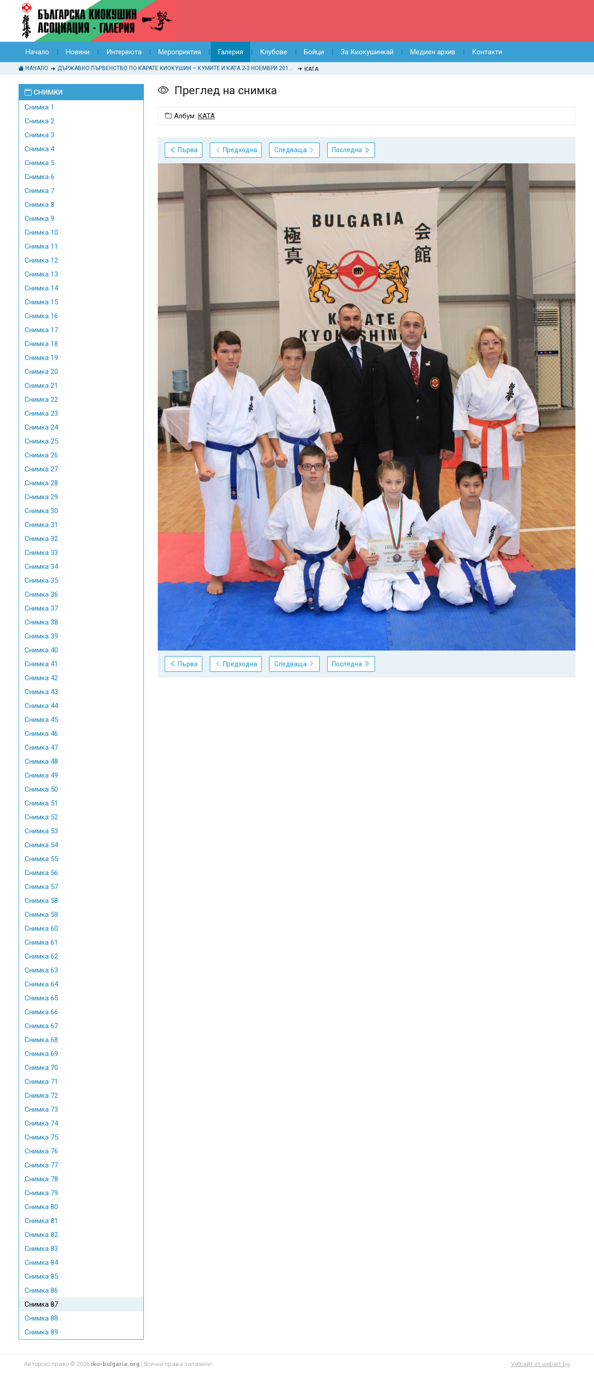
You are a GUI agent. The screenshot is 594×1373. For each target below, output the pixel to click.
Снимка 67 (41, 1026)
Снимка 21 (41, 385)
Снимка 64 (41, 984)
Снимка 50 (41, 789)
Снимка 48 (41, 761)
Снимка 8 (39, 204)
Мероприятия (179, 52)
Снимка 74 (41, 1123)
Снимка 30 (41, 511)
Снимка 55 (41, 859)
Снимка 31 (41, 525)
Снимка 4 (39, 149)
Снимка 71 (41, 1081)
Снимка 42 (41, 678)
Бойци (314, 52)
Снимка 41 (41, 664)
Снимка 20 (41, 371)
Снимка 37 (41, 608)
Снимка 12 (41, 260)
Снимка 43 (41, 692)
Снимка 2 (39, 121)
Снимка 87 (41, 1304)
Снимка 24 (41, 427)
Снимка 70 (41, 1068)
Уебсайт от (540, 1363)
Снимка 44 (41, 706)
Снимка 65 (41, 998)
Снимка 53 (41, 831)
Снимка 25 (41, 441)
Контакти (487, 52)
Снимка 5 (39, 163)
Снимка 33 (41, 552)
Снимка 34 (41, 566)
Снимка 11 (41, 246)
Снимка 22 (41, 399)
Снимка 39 (41, 636)
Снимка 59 (41, 914)
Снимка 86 (41, 1290)
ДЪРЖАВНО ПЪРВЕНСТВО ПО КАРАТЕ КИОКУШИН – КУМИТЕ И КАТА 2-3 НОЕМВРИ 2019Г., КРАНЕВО (176, 68)
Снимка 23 (41, 413)
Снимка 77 (41, 1165)
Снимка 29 (41, 497)
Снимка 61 (41, 942)
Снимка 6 (39, 177)
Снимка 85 (41, 1276)
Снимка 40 (41, 650)
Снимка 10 (41, 232)
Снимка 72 (41, 1095)
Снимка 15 (41, 302)
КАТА (206, 116)
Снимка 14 (41, 288)
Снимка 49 (41, 775)
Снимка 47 (41, 747)
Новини (78, 52)
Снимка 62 (41, 956)
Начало (37, 52)
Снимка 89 (41, 1332)
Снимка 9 (39, 218)
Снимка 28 (41, 483)
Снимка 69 (41, 1054)
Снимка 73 (41, 1109)
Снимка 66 (41, 1012)
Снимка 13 (41, 274)
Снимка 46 (41, 733)
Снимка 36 (41, 594)
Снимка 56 (41, 873)
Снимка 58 (41, 900)
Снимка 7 (39, 191)
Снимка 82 (41, 1235)
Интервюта (124, 52)
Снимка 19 (41, 358)
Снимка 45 (41, 720)
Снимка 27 (41, 469)
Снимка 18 (41, 344)
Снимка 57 (41, 887)
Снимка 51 (41, 803)
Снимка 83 (41, 1248)
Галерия (230, 52)
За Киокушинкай (367, 52)
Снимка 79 (41, 1193)
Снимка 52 (41, 817)
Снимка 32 (41, 539)
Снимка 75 (41, 1137)
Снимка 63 (41, 970)
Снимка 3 (39, 135)
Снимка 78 (41, 1179)
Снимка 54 (41, 845)
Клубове (273, 52)
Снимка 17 (41, 330)
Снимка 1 (39, 107)
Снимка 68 (41, 1040)
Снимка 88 (41, 1318)
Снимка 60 (41, 928)
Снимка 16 (41, 316)
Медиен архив (432, 52)
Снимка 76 (41, 1151)
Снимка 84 (41, 1262)
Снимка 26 (41, 455)
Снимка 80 (41, 1207)
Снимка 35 (41, 580)
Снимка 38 (41, 622)
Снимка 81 (41, 1221)
